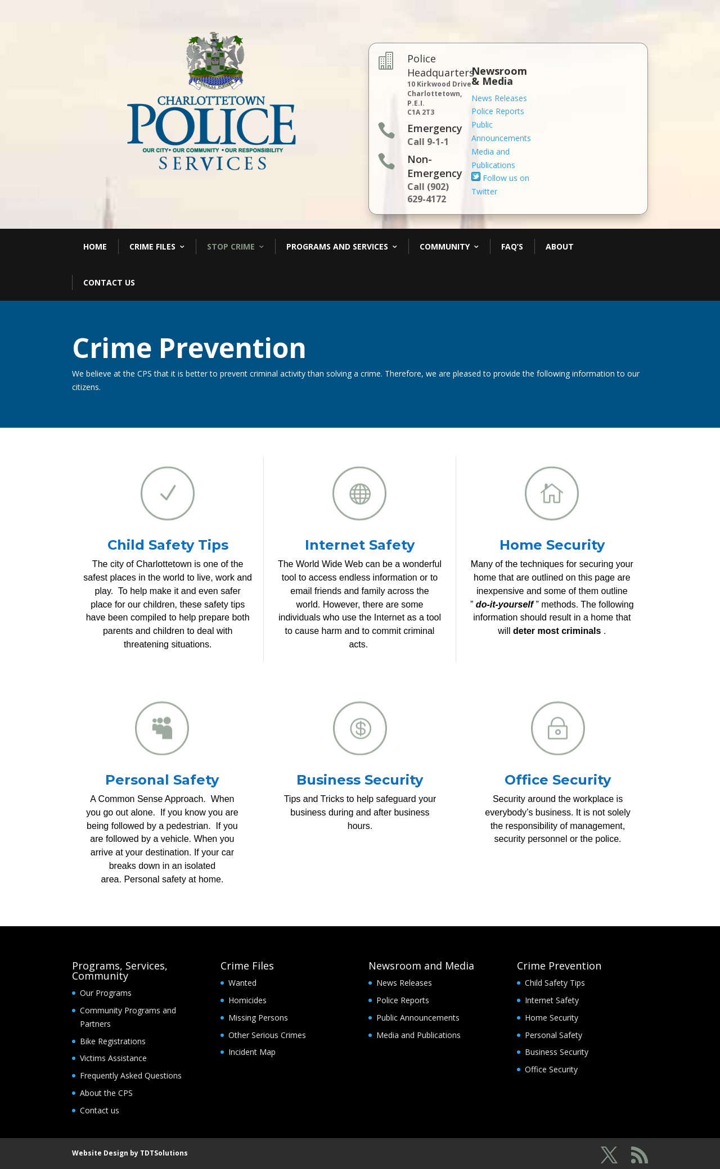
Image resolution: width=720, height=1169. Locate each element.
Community (445, 246)
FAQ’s (512, 246)
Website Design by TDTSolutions (130, 1153)
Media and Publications (418, 1035)
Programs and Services (337, 246)
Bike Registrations (113, 1041)
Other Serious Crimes (267, 1035)
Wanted (242, 982)
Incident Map (252, 1051)
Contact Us (109, 282)
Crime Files (152, 246)
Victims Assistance (113, 1058)
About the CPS (106, 1093)
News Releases (499, 98)
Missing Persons (258, 1017)
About (560, 246)
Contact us (99, 1110)
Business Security (359, 780)
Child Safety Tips (167, 545)
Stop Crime (231, 246)
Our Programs (106, 992)
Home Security (552, 545)
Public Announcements (418, 1017)
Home (95, 246)
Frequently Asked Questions (131, 1075)
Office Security (558, 780)
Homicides (247, 1000)
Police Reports (497, 111)
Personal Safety (162, 780)
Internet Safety (360, 545)
